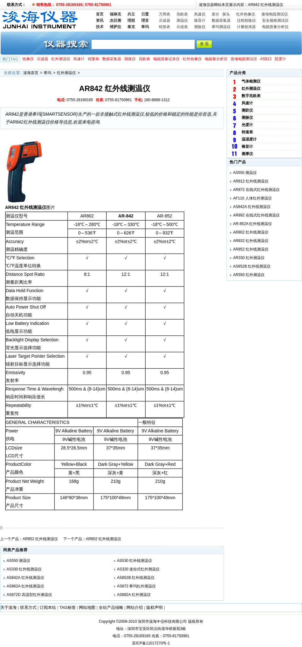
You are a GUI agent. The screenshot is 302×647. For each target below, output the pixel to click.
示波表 (182, 27)
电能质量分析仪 (275, 27)
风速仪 (199, 14)
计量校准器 (246, 27)
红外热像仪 (245, 14)
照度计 (280, 59)
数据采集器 (221, 20)
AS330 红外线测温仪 (24, 569)
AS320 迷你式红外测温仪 (138, 569)
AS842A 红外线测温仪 (25, 577)
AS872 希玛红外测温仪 (136, 586)
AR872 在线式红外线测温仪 (256, 190)
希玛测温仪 (221, 27)
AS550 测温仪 (18, 560)
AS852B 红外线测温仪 (135, 577)
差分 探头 (221, 14)
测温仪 (182, 20)
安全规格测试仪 (275, 20)
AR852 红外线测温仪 (40, 539)
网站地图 (87, 607)
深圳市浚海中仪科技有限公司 (162, 621)
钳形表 (164, 27)
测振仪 (199, 27)
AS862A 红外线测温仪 (25, 586)
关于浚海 (8, 607)
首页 (99, 14)
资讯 (99, 20)
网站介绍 (134, 607)
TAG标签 (67, 607)
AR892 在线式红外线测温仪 (256, 215)
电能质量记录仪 (166, 59)
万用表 (164, 14)
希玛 (47, 73)
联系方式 (28, 607)
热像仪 (28, 59)
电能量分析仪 (216, 59)
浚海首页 (30, 73)
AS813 (265, 59)
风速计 (79, 59)
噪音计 (199, 20)
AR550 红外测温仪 (249, 275)
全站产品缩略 (111, 607)
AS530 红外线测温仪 (134, 560)
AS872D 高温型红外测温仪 (29, 594)
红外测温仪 (60, 59)
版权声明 (154, 607)
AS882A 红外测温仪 (134, 594)
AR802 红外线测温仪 (103, 539)
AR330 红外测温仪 (249, 258)
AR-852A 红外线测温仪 (252, 224)
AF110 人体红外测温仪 (252, 198)
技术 (99, 27)
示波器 (164, 20)
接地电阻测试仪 (274, 14)
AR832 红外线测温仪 (250, 241)
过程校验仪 (246, 20)
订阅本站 (48, 607)
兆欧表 (182, 14)
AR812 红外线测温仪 (250, 181)
